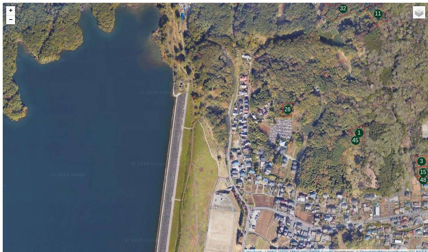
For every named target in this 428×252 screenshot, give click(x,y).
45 (355, 140)
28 (287, 109)
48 (423, 180)
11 (378, 13)
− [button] (11, 20)
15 (423, 172)
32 (343, 8)
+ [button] (11, 11)
